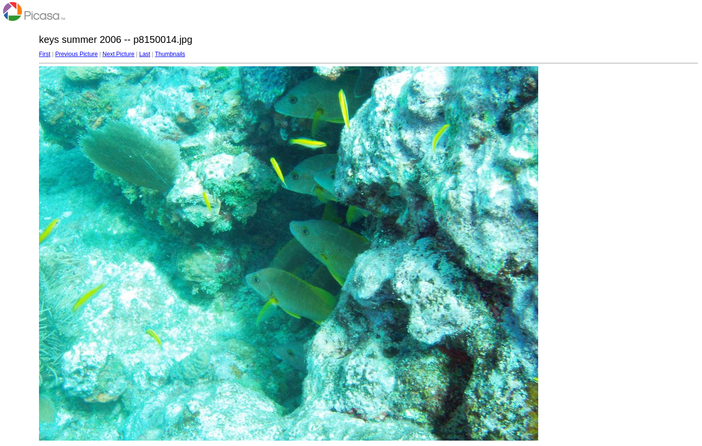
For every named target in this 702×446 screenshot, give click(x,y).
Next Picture (118, 54)
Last (144, 54)
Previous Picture (76, 54)
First (44, 54)
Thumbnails (170, 54)
